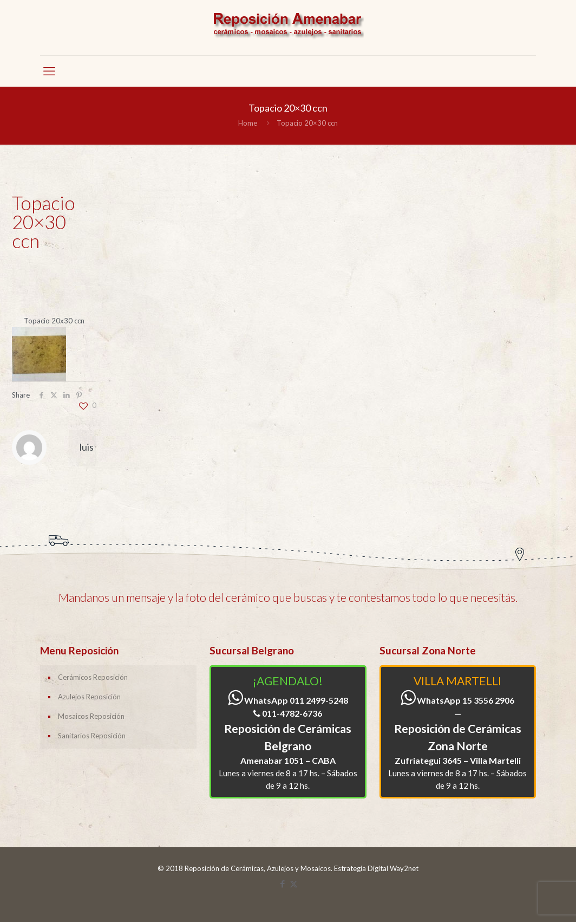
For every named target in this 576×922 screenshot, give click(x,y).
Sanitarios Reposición (92, 735)
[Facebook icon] (282, 883)
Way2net (404, 868)
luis (87, 447)
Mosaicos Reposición (91, 716)
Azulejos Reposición (89, 696)
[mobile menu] (49, 71)
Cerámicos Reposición (93, 677)
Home (247, 123)
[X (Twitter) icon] (294, 883)
